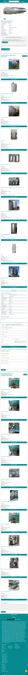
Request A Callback (14, 614)
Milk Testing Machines (5, 523)
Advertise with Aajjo (5, 656)
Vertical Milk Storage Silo (5, 234)
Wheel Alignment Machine (19, 637)
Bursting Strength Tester (11, 632)
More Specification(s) (4, 34)
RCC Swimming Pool (17, 639)
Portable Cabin (17, 621)
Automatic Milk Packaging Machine (7, 501)
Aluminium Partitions (4, 623)
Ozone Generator (21, 641)
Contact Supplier (5, 42)
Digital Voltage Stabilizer (20, 630)
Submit (3, 369)
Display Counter (7, 624)
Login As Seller (4, 662)
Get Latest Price (8, 22)
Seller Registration (4, 655)
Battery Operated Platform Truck (7, 641)
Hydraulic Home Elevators (13, 624)
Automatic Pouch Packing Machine (19, 635)
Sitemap (3, 646)
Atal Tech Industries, (4, 218)
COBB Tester (5, 632)
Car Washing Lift (9, 637)
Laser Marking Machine (11, 621)
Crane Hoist (20, 631)
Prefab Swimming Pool (19, 638)
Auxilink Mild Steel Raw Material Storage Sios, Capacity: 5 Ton (12, 187)
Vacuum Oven (6, 628)
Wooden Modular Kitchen (17, 636)
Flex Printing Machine (14, 629)
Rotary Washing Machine (5, 630)
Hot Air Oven (10, 628)
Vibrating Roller (10, 622)
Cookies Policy (17, 645)
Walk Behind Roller (4, 622)
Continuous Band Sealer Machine (10, 635)
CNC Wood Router (8, 629)
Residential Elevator (19, 624)
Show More (24, 55)
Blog (2, 648)
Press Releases (10, 645)
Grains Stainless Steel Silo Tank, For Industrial (9, 70)
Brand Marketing (4, 659)
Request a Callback (5, 49)
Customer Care (4, 647)
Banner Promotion (4, 658)
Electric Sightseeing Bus (17, 640)
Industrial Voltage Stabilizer (12, 630)
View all (25, 374)
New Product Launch (5, 660)
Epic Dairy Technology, (4, 147)
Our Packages (4, 657)
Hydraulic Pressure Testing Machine (19, 632)
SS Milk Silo (3, 140)
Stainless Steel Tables (11, 623)
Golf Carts (22, 640)
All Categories (10, 647)
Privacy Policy (17, 647)
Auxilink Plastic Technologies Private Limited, (8, 194)
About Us (3, 645)
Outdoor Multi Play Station (22, 621)
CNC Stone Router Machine (21, 629)
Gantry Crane (17, 631)
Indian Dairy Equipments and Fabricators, (7, 261)
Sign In (23, 1)
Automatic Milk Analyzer (5, 389)
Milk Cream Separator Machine (6, 568)
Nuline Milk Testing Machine (6, 456)
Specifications (14, 290)
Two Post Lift (13, 637)
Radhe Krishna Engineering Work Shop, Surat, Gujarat (9, 124)
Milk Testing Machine (5, 411)
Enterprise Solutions (5, 661)
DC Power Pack (14, 628)
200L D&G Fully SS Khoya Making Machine (9, 546)
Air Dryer (12, 636)
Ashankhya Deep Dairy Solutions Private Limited (13, 37)
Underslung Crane (12, 631)
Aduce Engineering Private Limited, (6, 171)
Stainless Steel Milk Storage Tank (7, 93)
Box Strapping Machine (17, 623)
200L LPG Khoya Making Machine (7, 434)
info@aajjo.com (4, 668)
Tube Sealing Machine (15, 622)
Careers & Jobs (10, 646)
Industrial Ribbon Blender (22, 622)
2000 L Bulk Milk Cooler (5, 591)
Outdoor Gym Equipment (9, 640)
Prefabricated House (14, 627)
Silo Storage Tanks (4, 277)
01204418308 (4, 665)
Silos (2, 254)
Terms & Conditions (17, 646)
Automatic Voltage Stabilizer (5, 631)
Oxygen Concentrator (15, 641)
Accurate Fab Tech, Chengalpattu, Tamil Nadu (8, 77)
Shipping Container (20, 627)
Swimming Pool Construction (10, 639)
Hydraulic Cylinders (19, 628)
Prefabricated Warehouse (7, 627)
